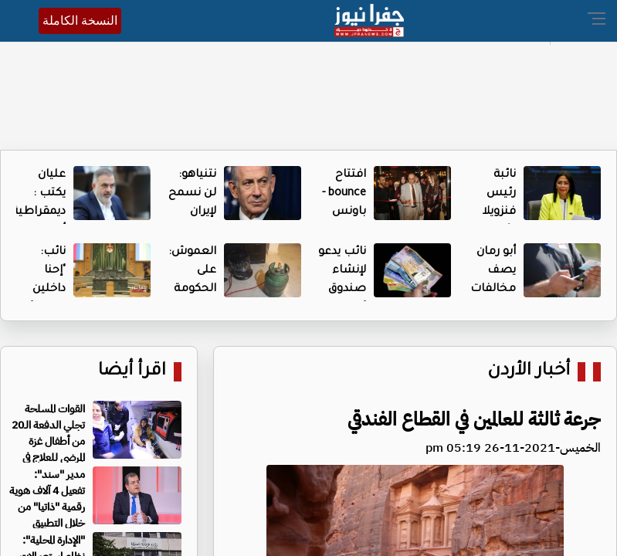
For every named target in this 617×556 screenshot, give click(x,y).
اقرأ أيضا (132, 371)
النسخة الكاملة (79, 20)
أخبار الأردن (528, 371)
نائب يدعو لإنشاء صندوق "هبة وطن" (342, 289)
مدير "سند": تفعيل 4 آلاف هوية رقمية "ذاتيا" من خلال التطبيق (47, 498)
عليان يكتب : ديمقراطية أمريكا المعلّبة (39, 212)
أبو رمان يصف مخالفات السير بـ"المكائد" (492, 289)
